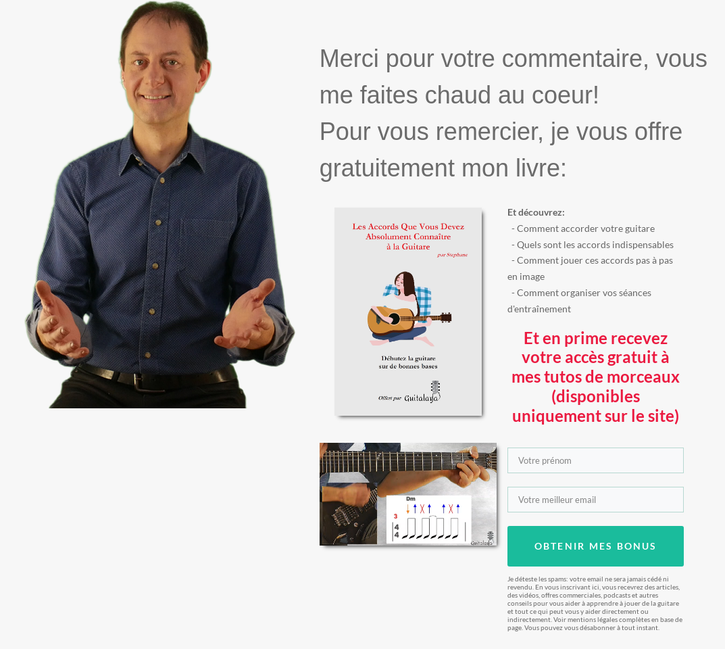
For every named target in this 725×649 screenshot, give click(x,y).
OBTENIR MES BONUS (595, 546)
